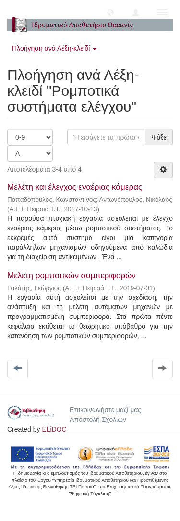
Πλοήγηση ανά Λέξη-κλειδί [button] (54, 48)
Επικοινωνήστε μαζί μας (105, 410)
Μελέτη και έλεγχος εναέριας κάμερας (74, 186)
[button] (110, 12)
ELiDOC (54, 429)
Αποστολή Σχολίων (98, 419)
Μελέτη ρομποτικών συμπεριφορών (71, 275)
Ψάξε (159, 137)
